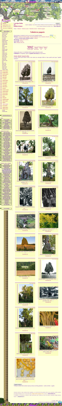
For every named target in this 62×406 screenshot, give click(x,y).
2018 (54, 254)
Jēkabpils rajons (4, 44)
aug (37, 49)
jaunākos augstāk (30, 49)
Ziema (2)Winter (45, 47)
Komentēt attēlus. (25, 56)
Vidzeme (19, 28)
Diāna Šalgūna (56, 86)
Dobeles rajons (4, 41)
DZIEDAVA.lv (32, 2)
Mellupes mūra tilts (20, 42)
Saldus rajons (4, 64)
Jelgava (3, 45)
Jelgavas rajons (4, 46)
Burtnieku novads (33, 28)
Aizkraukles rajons (5, 32)
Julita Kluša (33, 86)
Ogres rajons (4, 58)
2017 (53, 181)
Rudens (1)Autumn (41, 47)
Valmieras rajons (5, 69)
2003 (31, 353)
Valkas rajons (4, 68)
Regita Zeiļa (56, 187)
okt (41, 49)
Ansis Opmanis (32, 61)
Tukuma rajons (4, 66)
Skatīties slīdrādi (17, 56)
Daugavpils (4, 39)
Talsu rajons (4, 65)
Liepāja (3, 51)
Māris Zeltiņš (33, 139)
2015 (32, 106)
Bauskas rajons (4, 36)
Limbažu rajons (4, 54)
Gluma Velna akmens (24, 39)
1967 (24, 208)
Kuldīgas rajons (4, 50)
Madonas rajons (4, 56)
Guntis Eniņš (56, 259)
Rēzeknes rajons (4, 60)
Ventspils (3, 110)
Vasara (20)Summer (36, 47)
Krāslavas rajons (4, 49)
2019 (57, 127)
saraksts (6, 25)
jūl (36, 49)
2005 (32, 81)
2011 (29, 276)
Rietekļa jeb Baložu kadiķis (24, 36)
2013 (52, 106)
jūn (34, 49)
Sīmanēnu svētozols (45, 36)
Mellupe (21, 41)
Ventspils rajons (4, 111)
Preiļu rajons (4, 59)
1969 (55, 279)
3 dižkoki (36, 38)
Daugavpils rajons (5, 40)
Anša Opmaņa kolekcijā (31, 110)
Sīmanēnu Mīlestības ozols (35, 36)
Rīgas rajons (4, 63)
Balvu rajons (4, 35)
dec (45, 49)
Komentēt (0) (25, 83)
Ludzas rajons (4, 55)
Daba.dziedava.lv (7, 28)
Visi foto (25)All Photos (30, 47)
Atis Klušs (33, 236)
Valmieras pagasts (41, 28)
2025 (51, 351)
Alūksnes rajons (4, 34)
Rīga (3, 61)
